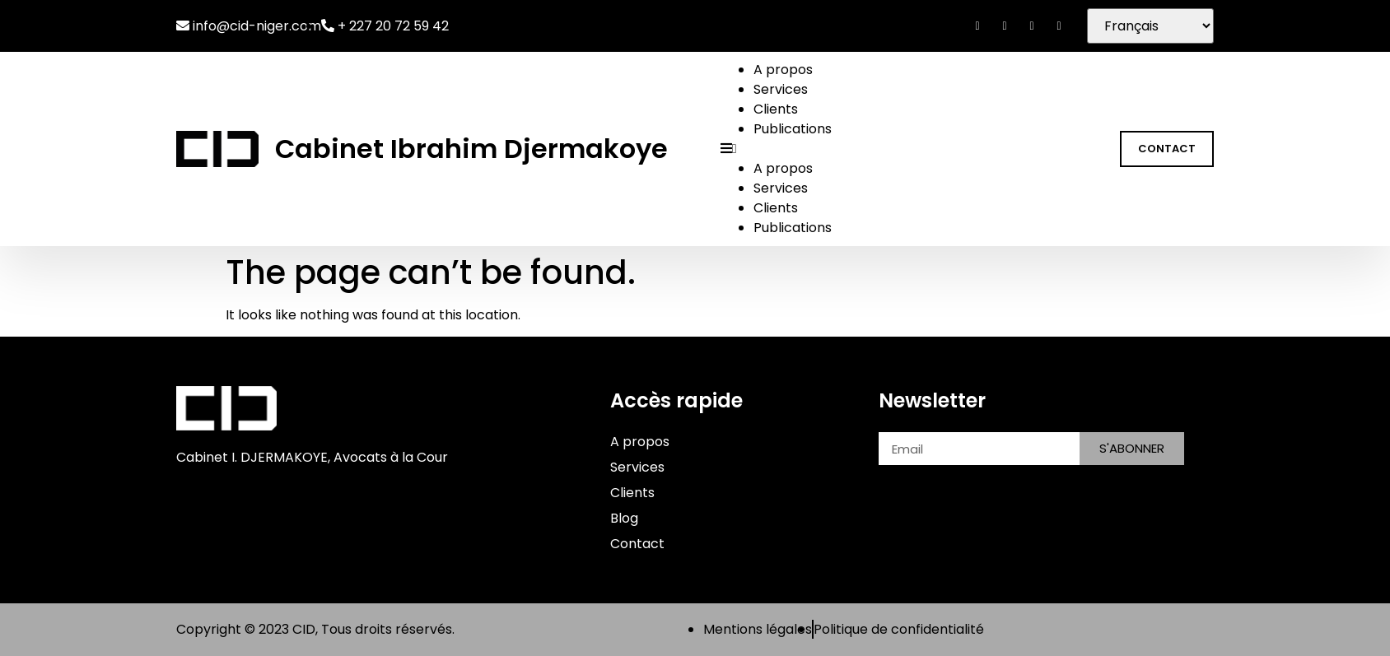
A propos (783, 69)
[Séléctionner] (1150, 26)
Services (780, 89)
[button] (909, 149)
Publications (792, 128)
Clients (775, 109)
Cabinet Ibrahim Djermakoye (471, 148)
